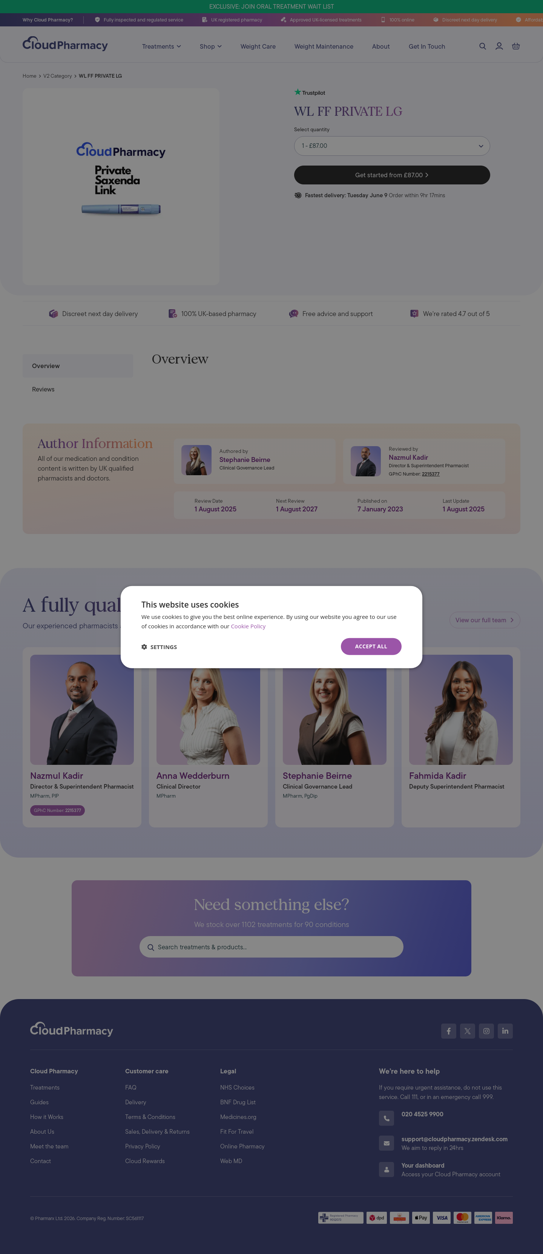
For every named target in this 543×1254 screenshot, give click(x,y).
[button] (159, 646)
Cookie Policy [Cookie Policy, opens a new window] (248, 625)
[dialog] (271, 627)
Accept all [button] (371, 646)
